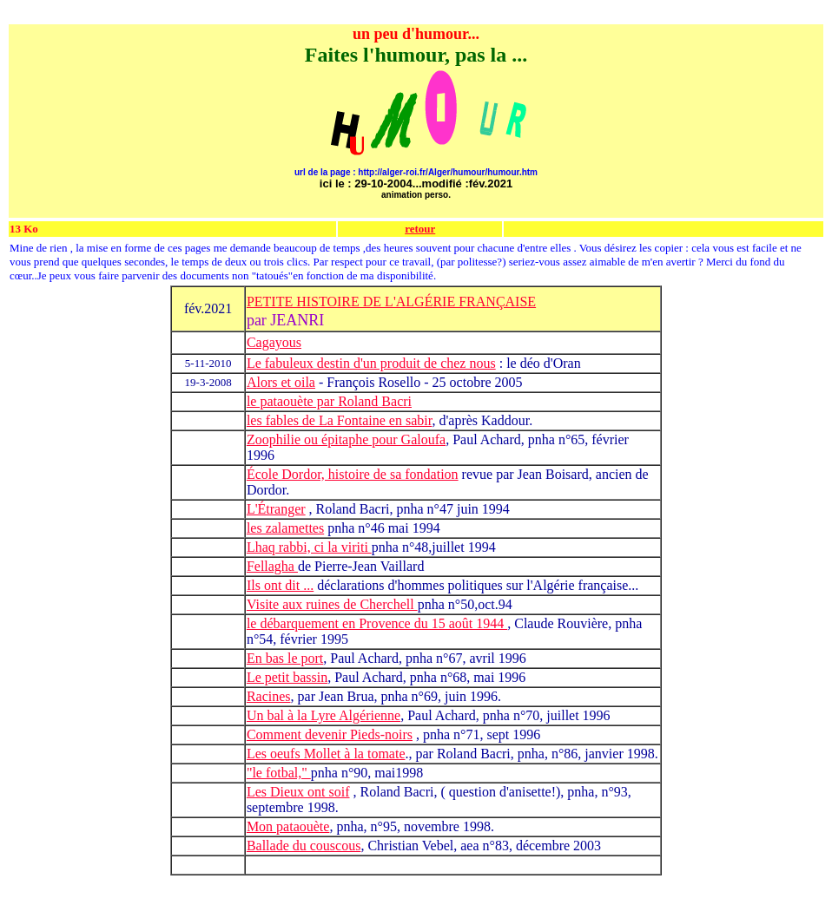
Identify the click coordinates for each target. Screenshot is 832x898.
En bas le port (285, 658)
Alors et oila (281, 382)
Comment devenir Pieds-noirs (330, 734)
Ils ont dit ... (280, 585)
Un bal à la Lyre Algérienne (323, 715)
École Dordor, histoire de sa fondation (353, 474)
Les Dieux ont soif (298, 791)
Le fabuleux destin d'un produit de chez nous (371, 363)
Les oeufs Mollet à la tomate (326, 753)
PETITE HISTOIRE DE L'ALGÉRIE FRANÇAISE (391, 301)
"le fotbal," (279, 772)
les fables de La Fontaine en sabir (340, 420)
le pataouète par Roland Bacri (329, 401)
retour (420, 228)
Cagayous (274, 342)
